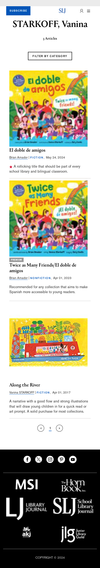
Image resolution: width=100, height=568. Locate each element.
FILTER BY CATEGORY (50, 56)
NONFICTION (40, 278)
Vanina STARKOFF (21, 392)
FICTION (37, 157)
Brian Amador (18, 157)
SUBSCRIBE (18, 10)
